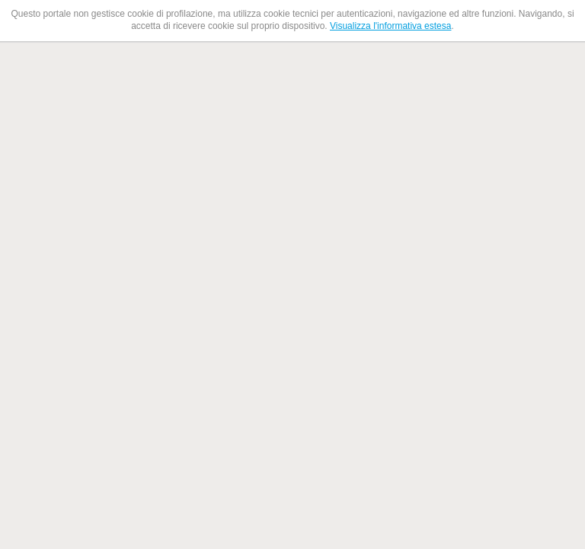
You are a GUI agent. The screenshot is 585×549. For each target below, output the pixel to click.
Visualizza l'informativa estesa (390, 26)
